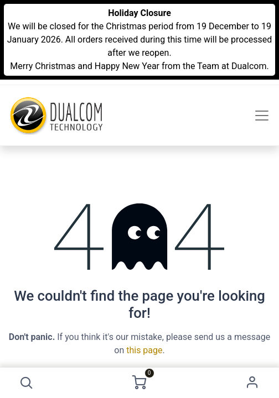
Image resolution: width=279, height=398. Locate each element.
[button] (26, 382)
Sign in (252, 382)
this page (144, 350)
